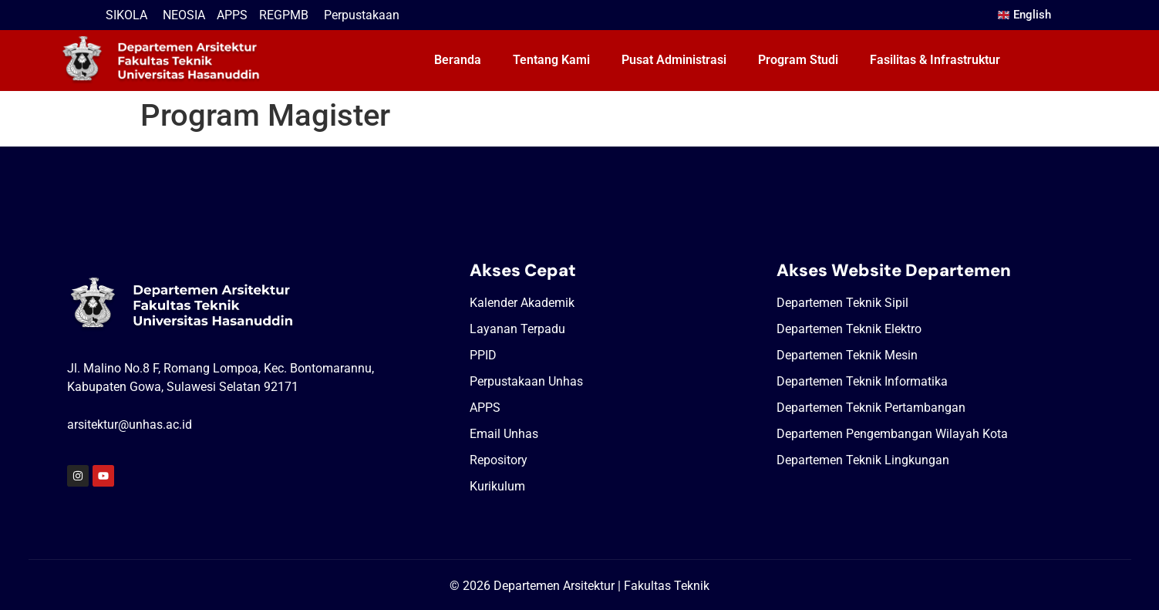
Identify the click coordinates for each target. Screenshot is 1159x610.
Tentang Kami (551, 59)
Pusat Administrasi (674, 59)
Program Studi (798, 59)
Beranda (457, 59)
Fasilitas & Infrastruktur (935, 59)
